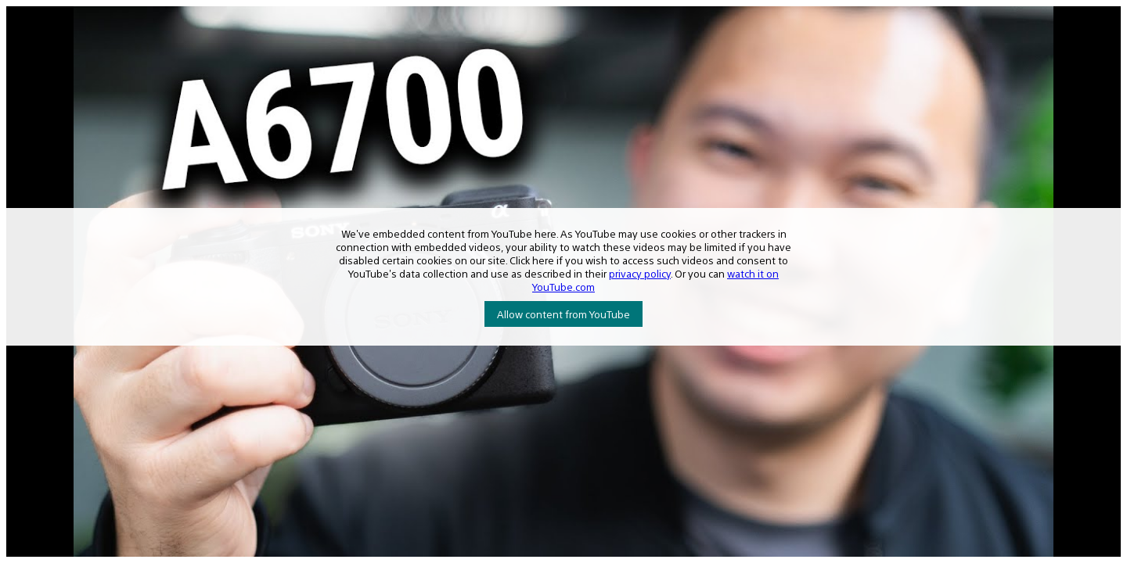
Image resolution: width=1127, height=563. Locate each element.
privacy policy (640, 273)
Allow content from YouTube (563, 314)
